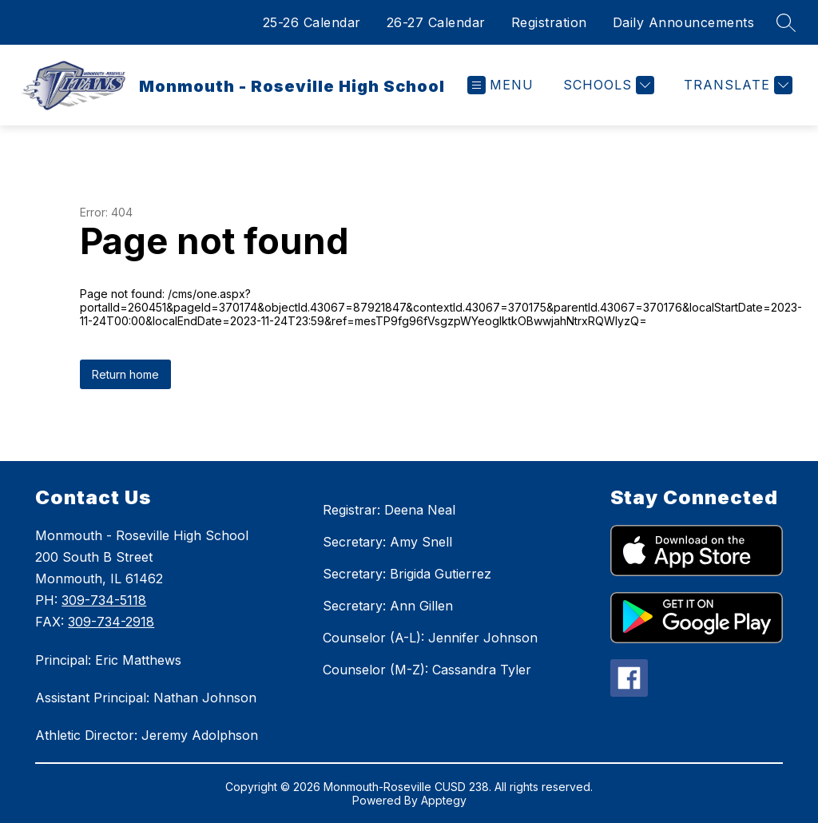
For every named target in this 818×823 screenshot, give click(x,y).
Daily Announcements (684, 22)
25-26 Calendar (312, 22)
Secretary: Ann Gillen (388, 606)
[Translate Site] (736, 85)
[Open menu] (500, 85)
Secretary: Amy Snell (387, 542)
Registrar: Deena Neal (389, 510)
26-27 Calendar (436, 22)
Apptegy (444, 800)
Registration (549, 22)
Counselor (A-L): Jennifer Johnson (430, 638)
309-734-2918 (111, 622)
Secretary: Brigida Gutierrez (407, 574)
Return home (125, 374)
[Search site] (786, 22)
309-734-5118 (104, 600)
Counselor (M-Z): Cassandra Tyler (427, 670)
